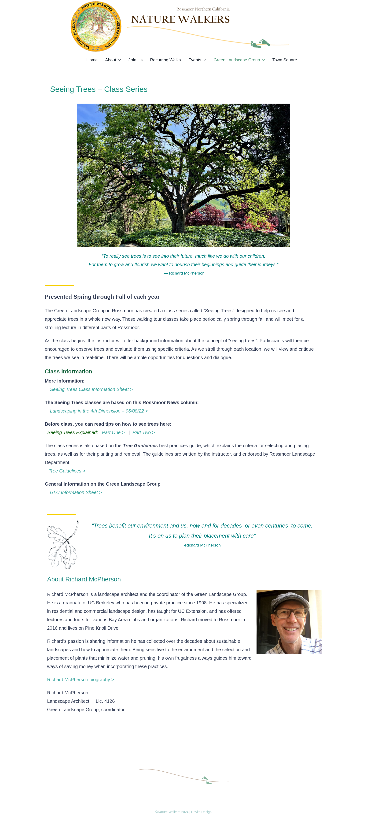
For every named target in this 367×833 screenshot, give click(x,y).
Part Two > (144, 432)
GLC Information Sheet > (73, 492)
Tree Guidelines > (65, 470)
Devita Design (201, 812)
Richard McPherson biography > (80, 679)
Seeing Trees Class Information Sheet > (89, 389)
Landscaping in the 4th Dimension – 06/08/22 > (96, 410)
